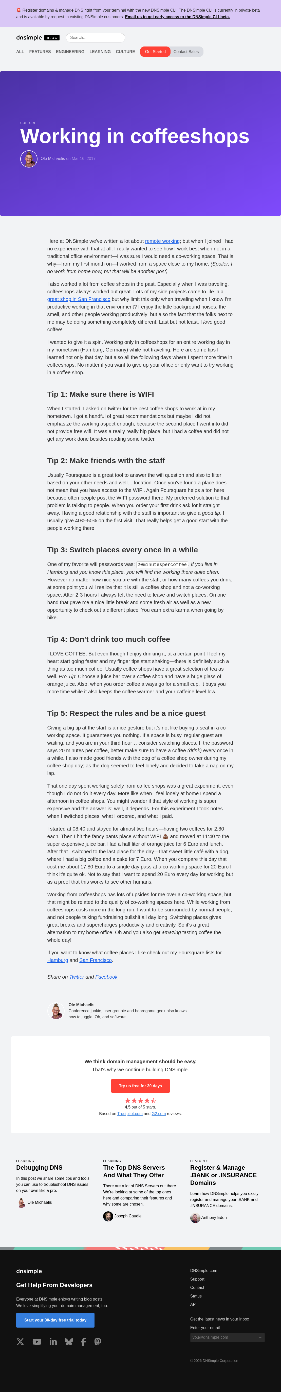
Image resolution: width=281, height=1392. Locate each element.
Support (197, 1279)
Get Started (155, 52)
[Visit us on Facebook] (83, 1343)
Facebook (106, 977)
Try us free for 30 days (140, 1086)
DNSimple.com (203, 1270)
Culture (125, 52)
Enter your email (205, 1328)
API (193, 1304)
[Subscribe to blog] (260, 1337)
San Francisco (95, 960)
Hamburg (57, 960)
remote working (162, 241)
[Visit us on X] (20, 1343)
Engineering (70, 52)
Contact (197, 1287)
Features (40, 52)
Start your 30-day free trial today (55, 1320)
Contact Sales (186, 52)
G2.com (159, 1114)
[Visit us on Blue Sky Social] (69, 1343)
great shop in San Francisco (78, 299)
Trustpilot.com (130, 1114)
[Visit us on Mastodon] (97, 1343)
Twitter (76, 977)
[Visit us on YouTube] (37, 1343)
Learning (100, 52)
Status (196, 1296)
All (20, 52)
